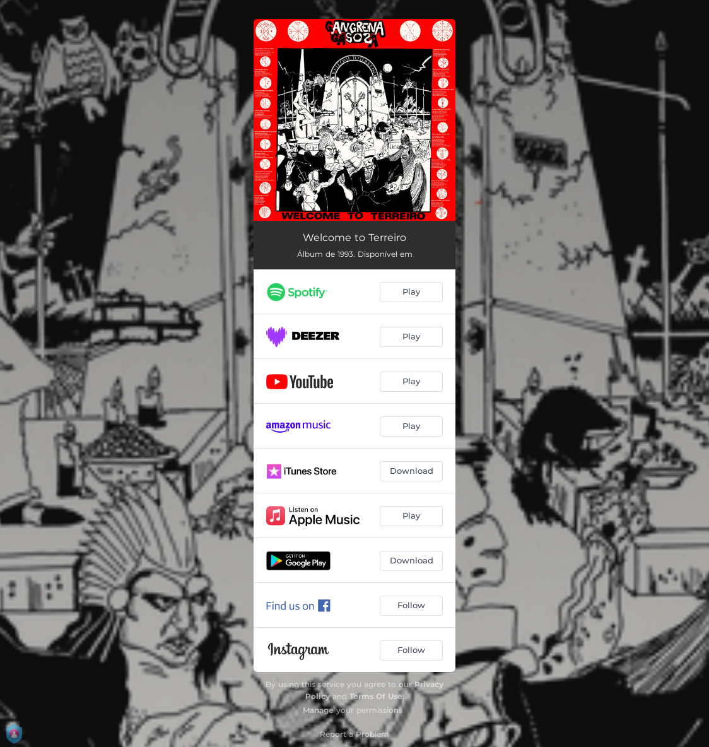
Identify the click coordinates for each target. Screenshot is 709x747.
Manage (318, 710)
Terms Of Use (375, 696)
